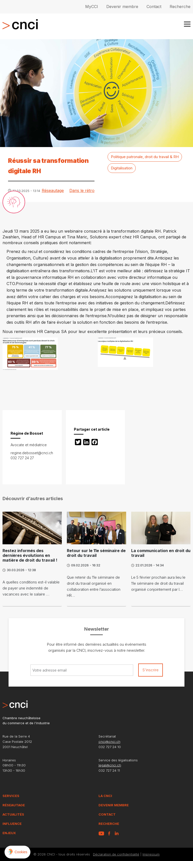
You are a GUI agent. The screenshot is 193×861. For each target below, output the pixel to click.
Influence (12, 824)
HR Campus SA (52, 331)
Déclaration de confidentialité (116, 854)
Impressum (151, 854)
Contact (154, 6)
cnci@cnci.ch (109, 742)
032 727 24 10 (110, 747)
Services (11, 796)
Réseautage (53, 190)
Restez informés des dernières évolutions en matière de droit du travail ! (30, 555)
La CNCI (105, 796)
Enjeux (9, 833)
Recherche (180, 6)
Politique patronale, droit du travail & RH (145, 156)
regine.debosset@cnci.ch (32, 453)
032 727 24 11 (109, 770)
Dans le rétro (81, 190)
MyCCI (91, 6)
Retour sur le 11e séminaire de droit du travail (96, 553)
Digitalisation (121, 168)
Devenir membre (122, 6)
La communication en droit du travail (160, 553)
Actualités (13, 814)
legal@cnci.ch (110, 765)
